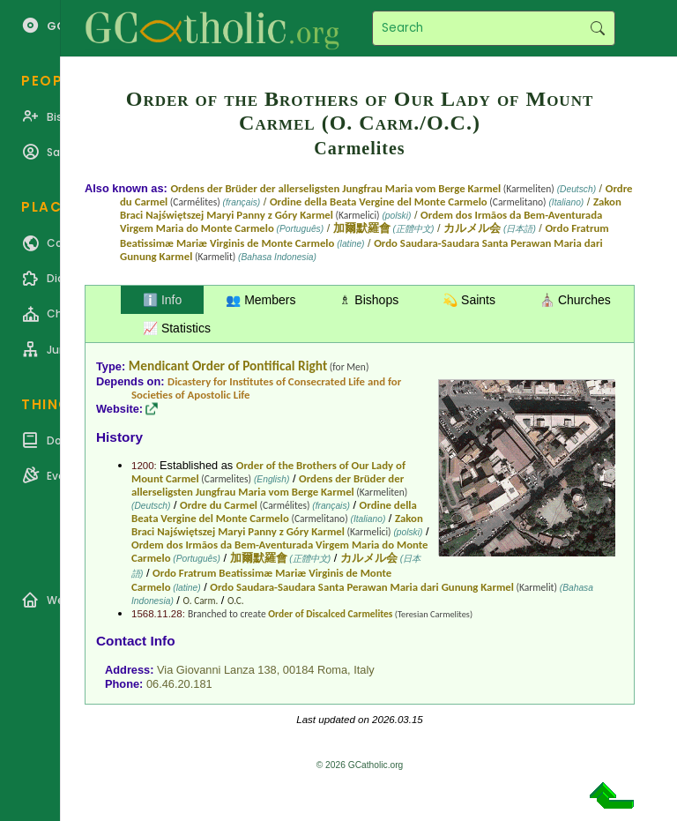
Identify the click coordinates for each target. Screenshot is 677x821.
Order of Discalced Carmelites (330, 614)
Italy (363, 669)
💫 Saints (469, 300)
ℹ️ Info (162, 300)
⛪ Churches (575, 300)
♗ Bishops (368, 300)
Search (597, 28)
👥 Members (260, 300)
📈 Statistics (177, 328)
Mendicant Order (177, 365)
